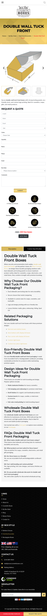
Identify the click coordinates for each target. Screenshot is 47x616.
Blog (4, 513)
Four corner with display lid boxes (19, 336)
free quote (22, 425)
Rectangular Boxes (8, 537)
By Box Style (7, 509)
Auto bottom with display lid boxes (19, 333)
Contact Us (6, 519)
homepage (12, 427)
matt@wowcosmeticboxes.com (13, 563)
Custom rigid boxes (14, 340)
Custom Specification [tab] (34, 249)
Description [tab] (12, 249)
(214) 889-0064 (9, 560)
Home (4, 499)
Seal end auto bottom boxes (17, 329)
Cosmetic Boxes (8, 506)
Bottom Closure (7, 530)
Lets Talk (23, 236)
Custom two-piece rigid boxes (17, 344)
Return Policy (7, 516)
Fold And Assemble (8, 534)
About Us (5, 502)
